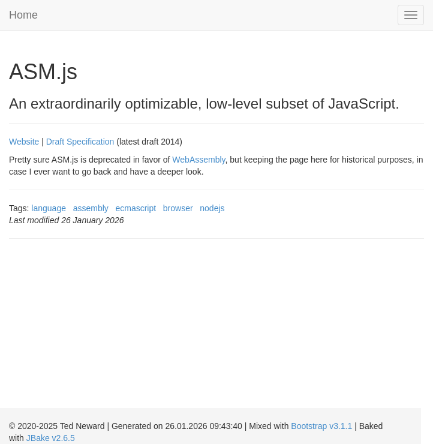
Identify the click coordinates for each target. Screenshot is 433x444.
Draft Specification (80, 141)
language (48, 208)
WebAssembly (198, 159)
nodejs (212, 208)
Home (23, 15)
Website (24, 141)
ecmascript (135, 208)
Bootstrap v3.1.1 (321, 426)
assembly (91, 208)
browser (178, 208)
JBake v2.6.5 (50, 438)
